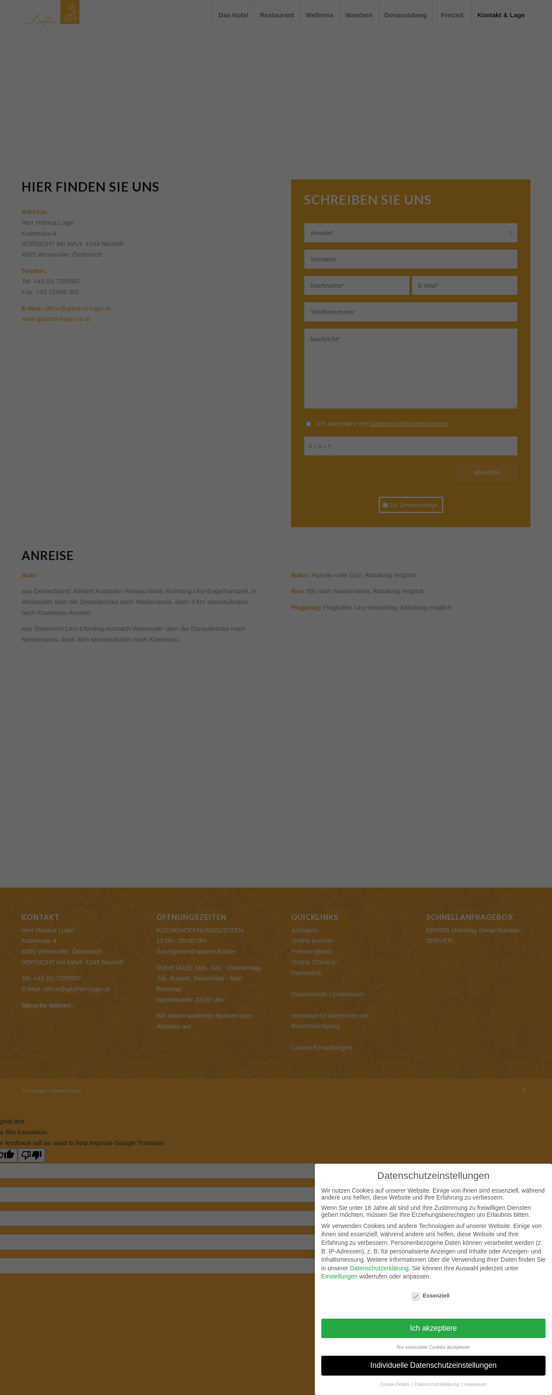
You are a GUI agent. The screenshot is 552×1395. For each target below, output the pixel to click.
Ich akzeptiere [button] (433, 1328)
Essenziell (430, 1295)
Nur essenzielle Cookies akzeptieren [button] (433, 1347)
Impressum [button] (475, 1384)
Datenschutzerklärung (379, 1268)
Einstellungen (339, 1276)
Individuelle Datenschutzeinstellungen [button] (433, 1365)
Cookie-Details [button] (395, 1384)
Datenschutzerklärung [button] (437, 1384)
